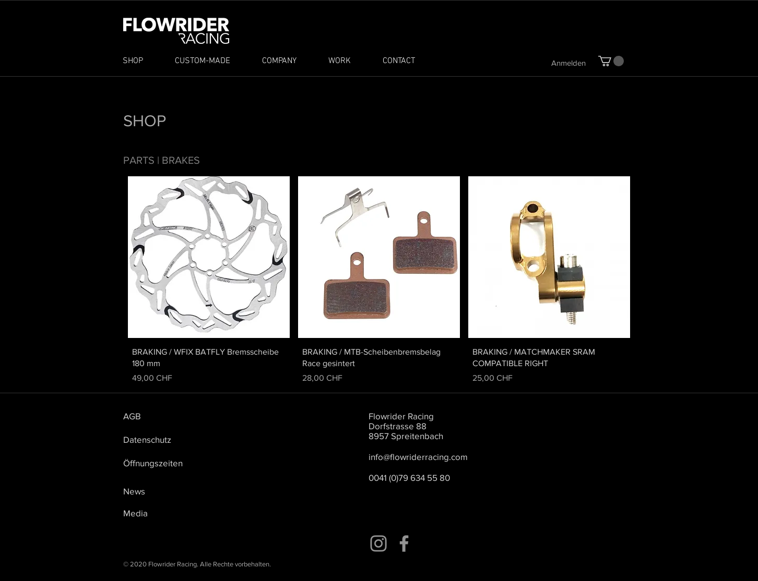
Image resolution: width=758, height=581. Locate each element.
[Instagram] (378, 543)
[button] (611, 61)
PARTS (139, 160)
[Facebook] (404, 543)
